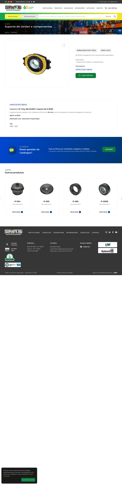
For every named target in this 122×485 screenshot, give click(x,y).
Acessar (109, 149)
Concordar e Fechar (28, 480)
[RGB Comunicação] (115, 272)
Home (7, 32)
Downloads (68, 8)
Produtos (58, 8)
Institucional (48, 8)
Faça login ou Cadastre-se (107, 2)
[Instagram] (27, 1)
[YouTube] (34, 1)
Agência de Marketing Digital (102, 273)
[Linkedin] (29, 1)
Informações (80, 8)
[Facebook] (31, 1)
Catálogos (90, 8)
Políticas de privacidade (65, 273)
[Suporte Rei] (20, 8)
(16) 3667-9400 (55, 247)
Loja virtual (111, 8)
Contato (99, 8)
